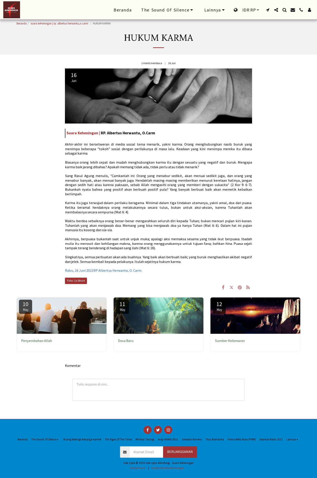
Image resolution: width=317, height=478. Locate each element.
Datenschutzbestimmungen (167, 468)
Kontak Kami (138, 468)
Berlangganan (180, 451)
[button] (168, 10)
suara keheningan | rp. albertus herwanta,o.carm (60, 23)
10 (25, 306)
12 (219, 306)
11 (122, 306)
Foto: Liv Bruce (76, 280)
